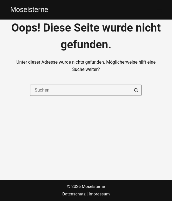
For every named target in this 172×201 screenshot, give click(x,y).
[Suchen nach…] (80, 90)
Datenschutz (74, 194)
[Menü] (159, 9)
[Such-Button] (136, 90)
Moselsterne (29, 9)
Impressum (99, 194)
